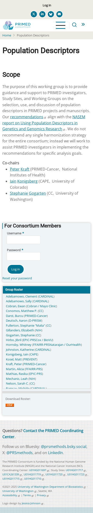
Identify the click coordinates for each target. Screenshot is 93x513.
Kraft (25, 169)
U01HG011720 (55, 474)
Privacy (43, 495)
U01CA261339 (12, 474)
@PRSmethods (19, 452)
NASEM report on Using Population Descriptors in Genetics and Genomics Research (43, 123)
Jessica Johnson (33, 503)
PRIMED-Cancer (36, 316)
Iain (13, 181)
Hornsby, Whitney (19, 344)
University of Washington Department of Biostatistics (52, 486)
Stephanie (19, 193)
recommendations (28, 116)
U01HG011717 (76, 470)
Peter (15, 169)
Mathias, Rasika (17, 374)
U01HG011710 (34, 478)
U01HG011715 (12, 478)
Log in (47, 5)
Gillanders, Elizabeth (20, 330)
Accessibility (11, 495)
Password (14, 250)
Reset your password (17, 278)
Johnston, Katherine (20, 349)
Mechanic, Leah (17, 379)
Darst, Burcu (15, 316)
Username (14, 233)
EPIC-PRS (29, 340)
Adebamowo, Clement (22, 296)
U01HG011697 (39, 470)
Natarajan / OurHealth (65, 344)
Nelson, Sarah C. (17, 383)
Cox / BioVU (44, 340)
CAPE (33, 354)
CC (41, 311)
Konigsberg (27, 181)
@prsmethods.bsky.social (63, 446)
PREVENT (29, 359)
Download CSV (9, 408)
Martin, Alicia (15, 369)
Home (6, 35)
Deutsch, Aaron (17, 320)
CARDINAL (46, 296)
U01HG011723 (77, 474)
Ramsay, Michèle (18, 388)
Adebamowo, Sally (19, 301)
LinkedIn (55, 452)
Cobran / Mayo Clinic (41, 306)
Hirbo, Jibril (14, 340)
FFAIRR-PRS (41, 344)
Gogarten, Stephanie (20, 335)
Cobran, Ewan (16, 306)
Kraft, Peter (14, 364)
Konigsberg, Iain (17, 354)
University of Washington (19, 491)
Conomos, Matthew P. (22, 311)
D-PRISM (35, 320)
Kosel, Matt (14, 359)
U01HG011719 (34, 474)
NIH (38, 330)
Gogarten (37, 193)
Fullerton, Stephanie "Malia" (26, 325)
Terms (28, 495)
